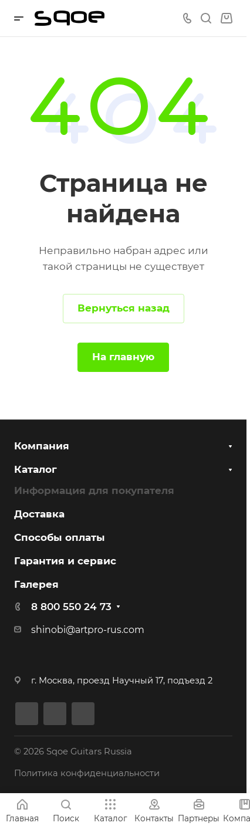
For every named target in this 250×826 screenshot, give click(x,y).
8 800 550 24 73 (71, 606)
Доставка (39, 514)
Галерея (36, 584)
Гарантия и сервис (65, 561)
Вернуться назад (123, 308)
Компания (41, 446)
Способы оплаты (59, 537)
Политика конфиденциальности (87, 773)
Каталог (35, 469)
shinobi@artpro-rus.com (87, 629)
